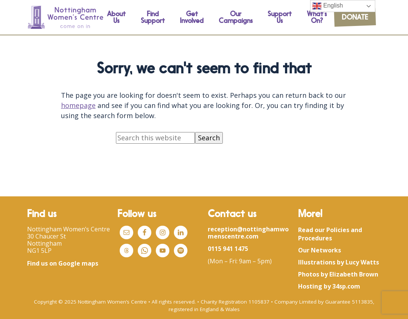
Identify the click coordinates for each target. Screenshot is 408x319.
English (327, 6)
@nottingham (258, 229)
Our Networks (319, 250)
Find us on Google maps (62, 263)
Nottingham (44, 243)
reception (222, 229)
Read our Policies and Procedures (330, 234)
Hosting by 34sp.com (329, 286)
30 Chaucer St (46, 236)
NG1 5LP (39, 250)
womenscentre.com (248, 232)
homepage (78, 105)
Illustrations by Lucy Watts (338, 262)
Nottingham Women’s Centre (68, 229)
